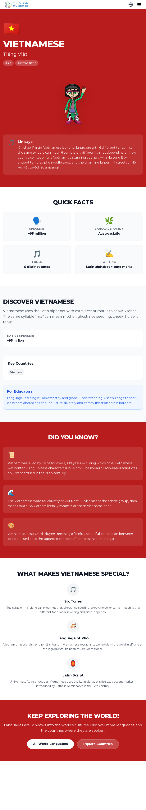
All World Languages (50, 744)
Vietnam (16, 372)
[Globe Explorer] (131, 4)
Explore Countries (98, 744)
